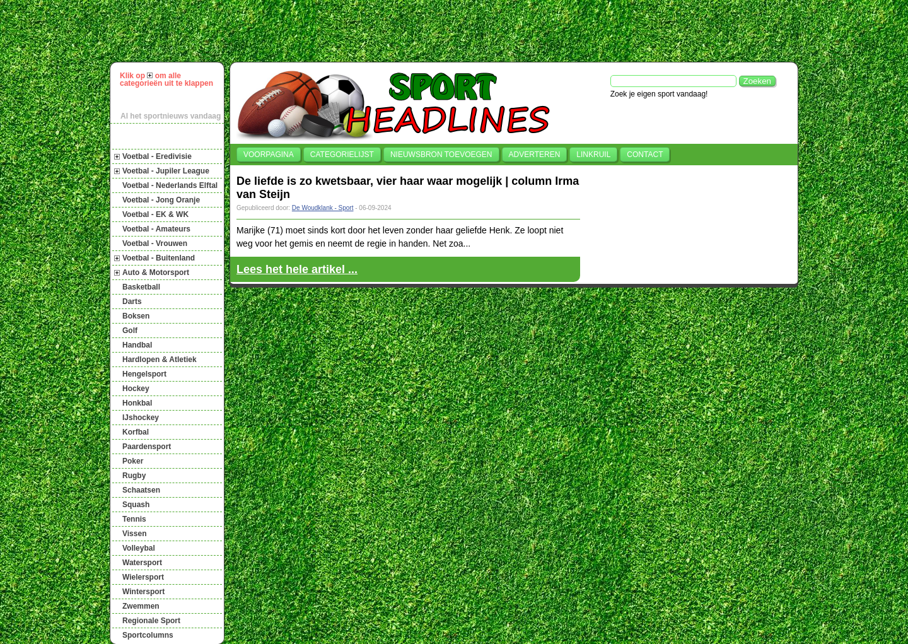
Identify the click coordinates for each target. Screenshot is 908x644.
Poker (132, 461)
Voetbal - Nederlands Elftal (170, 185)
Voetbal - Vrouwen (154, 243)
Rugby (134, 475)
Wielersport (143, 577)
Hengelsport (144, 374)
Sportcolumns (147, 635)
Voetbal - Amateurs (156, 229)
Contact (645, 154)
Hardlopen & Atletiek (159, 359)
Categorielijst (342, 154)
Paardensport (146, 446)
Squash (135, 504)
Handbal (137, 345)
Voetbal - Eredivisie (157, 156)
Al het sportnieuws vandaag (170, 116)
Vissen (134, 533)
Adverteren (535, 154)
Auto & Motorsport (155, 272)
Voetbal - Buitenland (158, 258)
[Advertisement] (459, 31)
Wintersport (143, 591)
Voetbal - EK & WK (155, 214)
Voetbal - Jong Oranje (161, 200)
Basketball (141, 287)
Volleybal (138, 548)
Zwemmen (141, 606)
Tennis (134, 519)
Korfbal (135, 432)
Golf (129, 330)
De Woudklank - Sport (323, 207)
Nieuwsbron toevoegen (441, 154)
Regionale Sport (151, 620)
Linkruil (593, 154)
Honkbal (137, 403)
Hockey (135, 388)
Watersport (142, 562)
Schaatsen (141, 490)
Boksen (135, 316)
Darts (132, 301)
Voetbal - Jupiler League (165, 171)
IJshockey (140, 417)
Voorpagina (268, 154)
